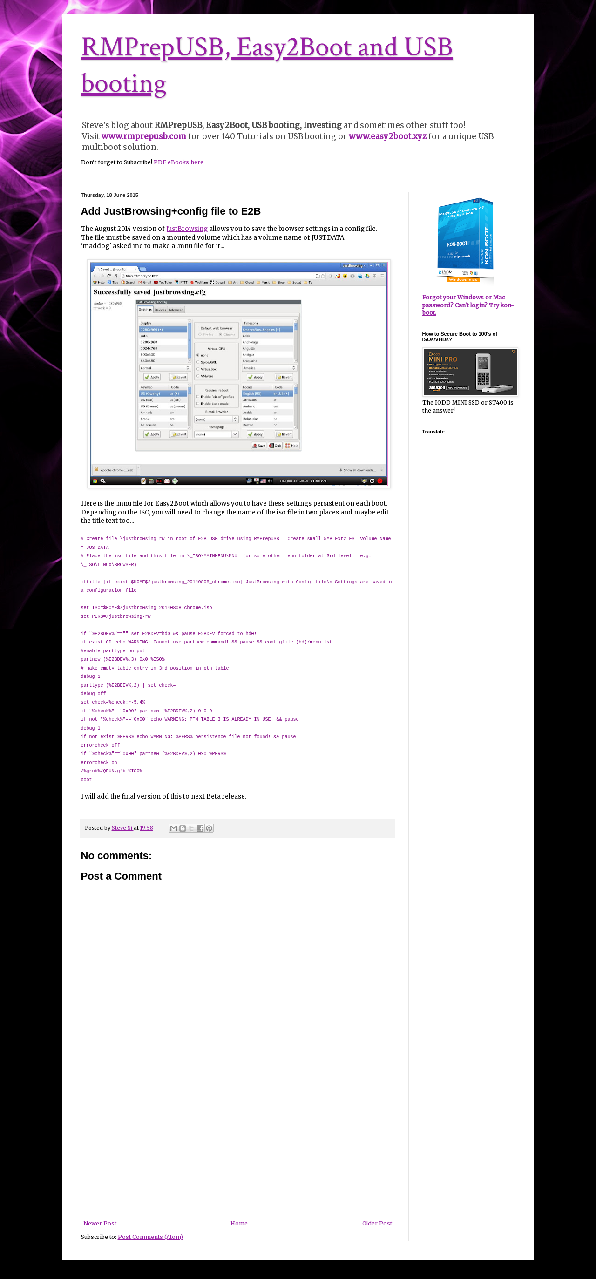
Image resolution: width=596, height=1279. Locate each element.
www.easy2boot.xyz (388, 136)
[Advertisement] (237, 1150)
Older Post (377, 1223)
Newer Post (99, 1223)
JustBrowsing (187, 229)
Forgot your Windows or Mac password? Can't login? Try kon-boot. (468, 305)
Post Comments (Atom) (150, 1236)
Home (239, 1223)
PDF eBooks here (178, 162)
